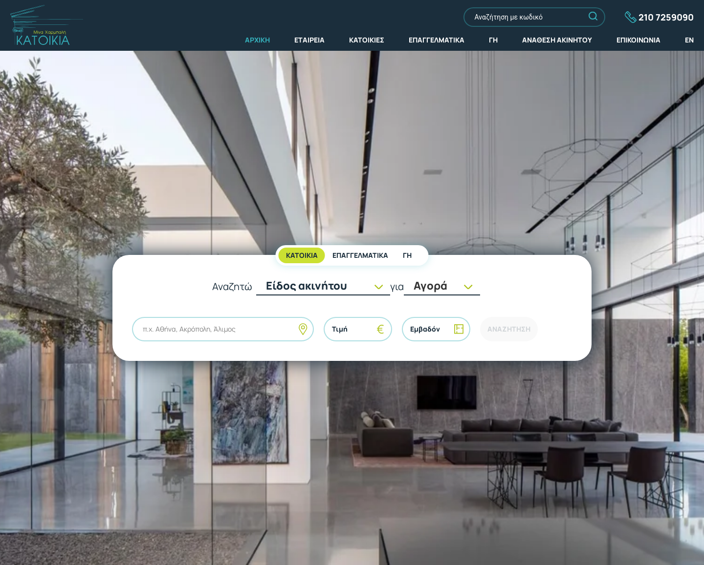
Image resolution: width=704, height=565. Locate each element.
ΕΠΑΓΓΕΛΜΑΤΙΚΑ (436, 39)
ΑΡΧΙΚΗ (257, 39)
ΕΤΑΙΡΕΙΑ (309, 39)
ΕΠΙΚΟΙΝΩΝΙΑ (638, 39)
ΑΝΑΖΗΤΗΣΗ (508, 329)
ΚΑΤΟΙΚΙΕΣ (366, 39)
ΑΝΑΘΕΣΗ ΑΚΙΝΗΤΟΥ (557, 39)
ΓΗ (493, 39)
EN (689, 39)
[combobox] (143, 329)
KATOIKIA (302, 255)
